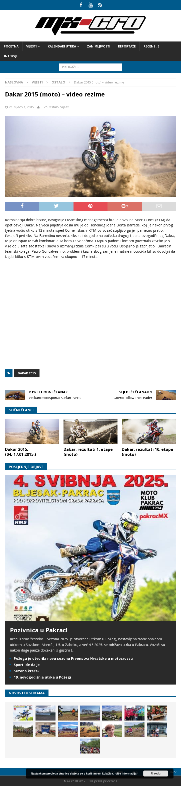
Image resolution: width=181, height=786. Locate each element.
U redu (155, 773)
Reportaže (127, 46)
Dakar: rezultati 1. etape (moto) (88, 452)
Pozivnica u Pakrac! (38, 630)
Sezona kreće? (27, 671)
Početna (11, 46)
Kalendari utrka (62, 46)
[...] (73, 650)
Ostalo (54, 107)
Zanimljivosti (98, 46)
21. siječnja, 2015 (21, 107)
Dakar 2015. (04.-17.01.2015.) (20, 452)
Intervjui (12, 56)
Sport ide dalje (27, 664)
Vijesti (31, 46)
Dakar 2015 (27, 373)
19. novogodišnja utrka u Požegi (42, 677)
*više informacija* (126, 773)
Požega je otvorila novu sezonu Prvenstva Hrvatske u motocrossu (73, 658)
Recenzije (151, 46)
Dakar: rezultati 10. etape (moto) (147, 452)
